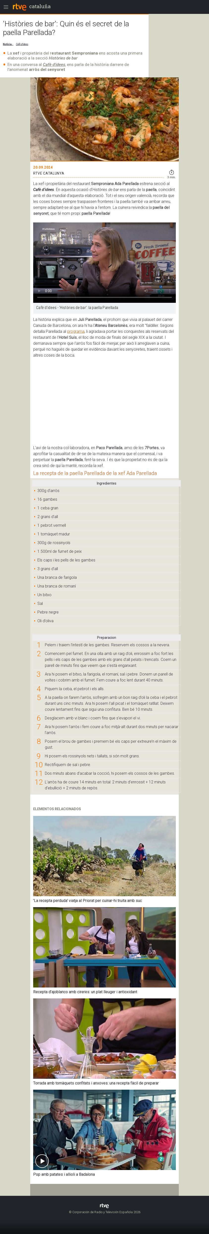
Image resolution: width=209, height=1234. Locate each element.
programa (75, 331)
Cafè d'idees (54, 64)
